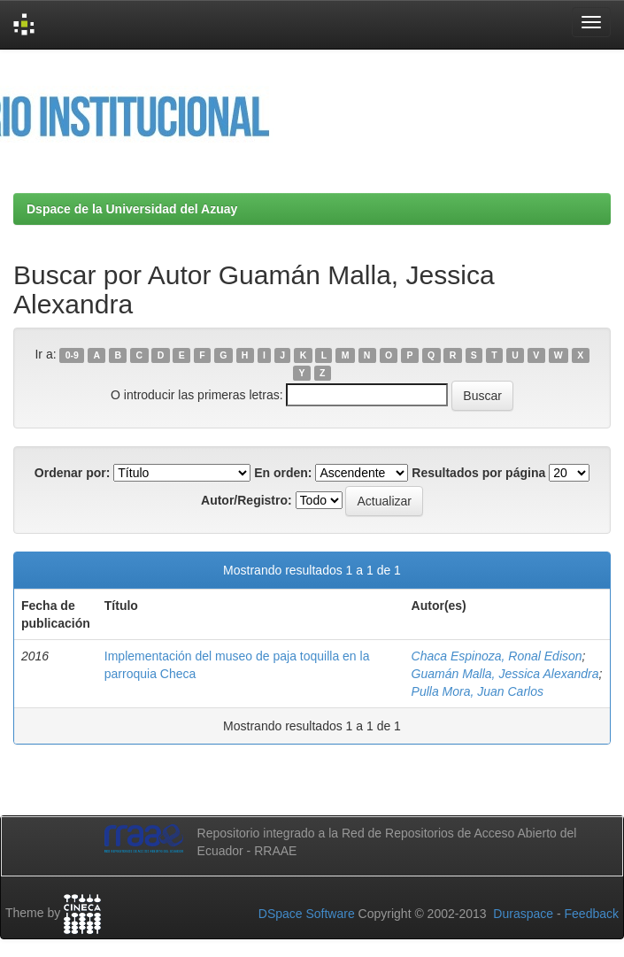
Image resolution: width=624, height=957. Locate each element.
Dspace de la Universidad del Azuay (132, 209)
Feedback (592, 914)
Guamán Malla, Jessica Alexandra (505, 674)
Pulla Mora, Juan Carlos (477, 691)
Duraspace (523, 914)
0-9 (72, 355)
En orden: (283, 473)
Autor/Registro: (246, 500)
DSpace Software (306, 914)
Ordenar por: (73, 473)
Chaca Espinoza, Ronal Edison (497, 656)
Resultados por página (478, 473)
